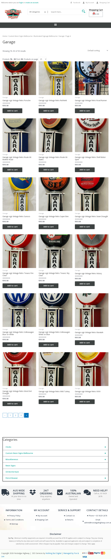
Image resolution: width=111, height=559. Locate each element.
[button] (55, 24)
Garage (61, 36)
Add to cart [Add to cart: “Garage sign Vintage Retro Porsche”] (13, 110)
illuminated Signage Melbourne (45, 36)
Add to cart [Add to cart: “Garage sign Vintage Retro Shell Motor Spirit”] (85, 170)
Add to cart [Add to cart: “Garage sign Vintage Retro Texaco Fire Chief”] (13, 286)
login (21, 3)
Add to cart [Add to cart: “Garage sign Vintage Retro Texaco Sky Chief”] (49, 286)
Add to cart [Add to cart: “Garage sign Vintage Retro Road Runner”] (85, 110)
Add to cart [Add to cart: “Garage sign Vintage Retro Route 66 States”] (49, 170)
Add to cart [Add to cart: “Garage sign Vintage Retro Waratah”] (85, 343)
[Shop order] (97, 50)
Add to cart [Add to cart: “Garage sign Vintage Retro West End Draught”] (13, 404)
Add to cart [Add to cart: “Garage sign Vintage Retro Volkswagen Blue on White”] (13, 345)
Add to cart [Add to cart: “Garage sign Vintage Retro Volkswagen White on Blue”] (49, 345)
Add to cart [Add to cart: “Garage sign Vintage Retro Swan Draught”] (85, 227)
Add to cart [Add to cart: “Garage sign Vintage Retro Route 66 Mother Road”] (13, 170)
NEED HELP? (100, 491)
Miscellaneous (57, 460)
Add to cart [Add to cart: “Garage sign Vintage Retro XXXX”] (85, 402)
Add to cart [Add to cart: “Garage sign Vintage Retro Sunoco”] (13, 227)
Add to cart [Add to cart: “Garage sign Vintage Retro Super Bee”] (49, 227)
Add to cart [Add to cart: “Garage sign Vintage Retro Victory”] (85, 284)
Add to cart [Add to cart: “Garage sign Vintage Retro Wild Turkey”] (49, 402)
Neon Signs (10, 466)
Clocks (57, 447)
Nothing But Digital (53, 553)
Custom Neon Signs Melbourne (57, 454)
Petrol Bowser (57, 478)
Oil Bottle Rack (12, 472)
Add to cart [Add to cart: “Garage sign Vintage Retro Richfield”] (49, 110)
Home (5, 36)
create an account (31, 3)
